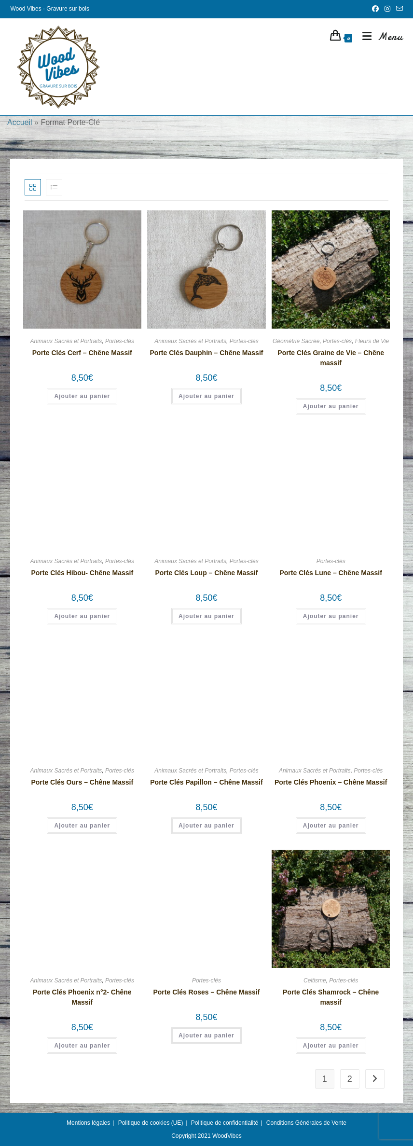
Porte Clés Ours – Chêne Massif (82, 782)
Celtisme (314, 980)
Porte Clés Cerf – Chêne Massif (82, 353)
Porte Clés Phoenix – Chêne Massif (331, 782)
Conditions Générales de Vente (306, 1122)
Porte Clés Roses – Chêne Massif (206, 992)
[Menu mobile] (379, 36)
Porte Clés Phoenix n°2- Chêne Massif (82, 997)
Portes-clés (119, 341)
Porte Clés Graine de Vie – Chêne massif (330, 358)
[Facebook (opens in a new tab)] (375, 9)
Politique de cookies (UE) (150, 1122)
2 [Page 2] (349, 1079)
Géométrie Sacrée (296, 341)
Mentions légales (88, 1122)
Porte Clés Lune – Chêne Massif (330, 573)
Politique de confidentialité (224, 1122)
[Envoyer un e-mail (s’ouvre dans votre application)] (398, 9)
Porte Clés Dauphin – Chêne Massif (206, 353)
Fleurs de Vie (372, 341)
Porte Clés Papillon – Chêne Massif (206, 782)
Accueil (19, 122)
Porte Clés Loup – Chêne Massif (206, 573)
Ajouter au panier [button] (82, 396)
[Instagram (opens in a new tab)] (387, 9)
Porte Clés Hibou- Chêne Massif (82, 573)
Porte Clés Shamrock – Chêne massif (331, 997)
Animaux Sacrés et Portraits (66, 341)
